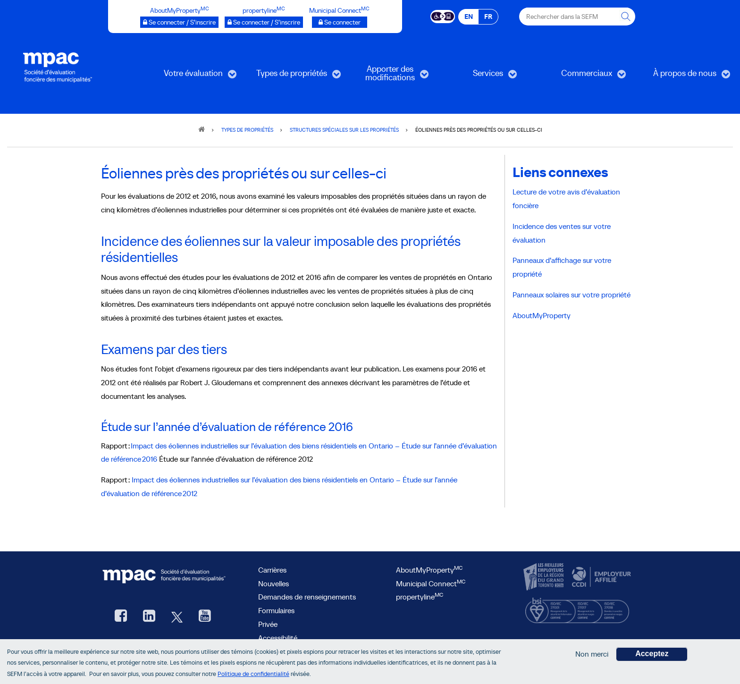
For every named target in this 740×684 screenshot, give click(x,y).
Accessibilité (277, 637)
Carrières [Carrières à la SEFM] (272, 569)
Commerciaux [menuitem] (582, 76)
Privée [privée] (268, 624)
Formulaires (276, 610)
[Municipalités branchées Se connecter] (339, 22)
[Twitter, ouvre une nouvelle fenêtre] (177, 617)
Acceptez (651, 655)
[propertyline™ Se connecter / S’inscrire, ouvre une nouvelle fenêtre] (264, 22)
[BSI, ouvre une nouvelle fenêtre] (577, 608)
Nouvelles (273, 583)
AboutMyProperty (542, 315)
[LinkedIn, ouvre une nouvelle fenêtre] (149, 616)
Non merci (591, 655)
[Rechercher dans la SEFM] (626, 16)
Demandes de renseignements (307, 596)
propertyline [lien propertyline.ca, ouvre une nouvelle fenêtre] (419, 596)
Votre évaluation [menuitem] (191, 76)
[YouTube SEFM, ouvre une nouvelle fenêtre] (205, 616)
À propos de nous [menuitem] (684, 76)
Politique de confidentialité (253, 675)
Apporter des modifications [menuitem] (386, 76)
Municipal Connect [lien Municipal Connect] (430, 583)
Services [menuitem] (479, 76)
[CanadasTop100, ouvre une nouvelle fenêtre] (544, 577)
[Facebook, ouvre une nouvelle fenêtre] (121, 616)
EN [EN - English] (468, 16)
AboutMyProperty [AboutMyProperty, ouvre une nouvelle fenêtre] (429, 569)
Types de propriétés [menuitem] (291, 76)
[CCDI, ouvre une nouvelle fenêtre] (600, 577)
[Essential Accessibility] (442, 15)
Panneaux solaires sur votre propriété (572, 294)
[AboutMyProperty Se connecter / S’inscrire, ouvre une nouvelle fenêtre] (179, 22)
